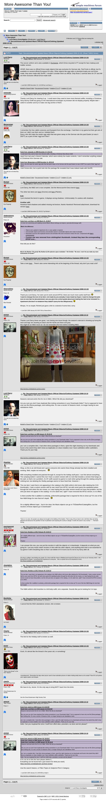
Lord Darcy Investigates (18, 39)
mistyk (6, 315)
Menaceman (8, 124)
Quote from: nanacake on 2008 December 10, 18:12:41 (36, 152)
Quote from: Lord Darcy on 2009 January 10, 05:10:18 (36, 434)
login (20, 11)
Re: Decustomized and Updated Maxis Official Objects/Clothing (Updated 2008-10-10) (56, 58)
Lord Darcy (41, 39)
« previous (97, 42)
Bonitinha (7, 598)
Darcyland (11, 37)
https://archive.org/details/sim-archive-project (32, 389)
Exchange (54, 63)
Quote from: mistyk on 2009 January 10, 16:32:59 (34, 707)
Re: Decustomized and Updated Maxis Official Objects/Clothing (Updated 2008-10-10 (55, 315)
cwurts (6, 681)
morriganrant (9, 526)
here (77, 188)
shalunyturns (9, 216)
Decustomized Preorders (42, 88)
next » (102, 785)
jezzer (6, 646)
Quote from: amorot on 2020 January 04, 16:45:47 (35, 738)
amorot (6, 702)
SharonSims (8, 289)
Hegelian (7, 462)
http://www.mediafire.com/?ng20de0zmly (31, 561)
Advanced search (49, 20)
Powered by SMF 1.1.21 (44, 796)
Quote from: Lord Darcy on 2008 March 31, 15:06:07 (35, 221)
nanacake (7, 93)
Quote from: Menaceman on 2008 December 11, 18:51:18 (37, 162)
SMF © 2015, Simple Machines (60, 796)
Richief (6, 182)
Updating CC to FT (55, 88)
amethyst (82, 26)
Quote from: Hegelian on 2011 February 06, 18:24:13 (35, 532)
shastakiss (8, 565)
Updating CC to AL (66, 88)
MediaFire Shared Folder (27, 88)
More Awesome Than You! (16, 35)
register (25, 11)
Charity (6, 631)
